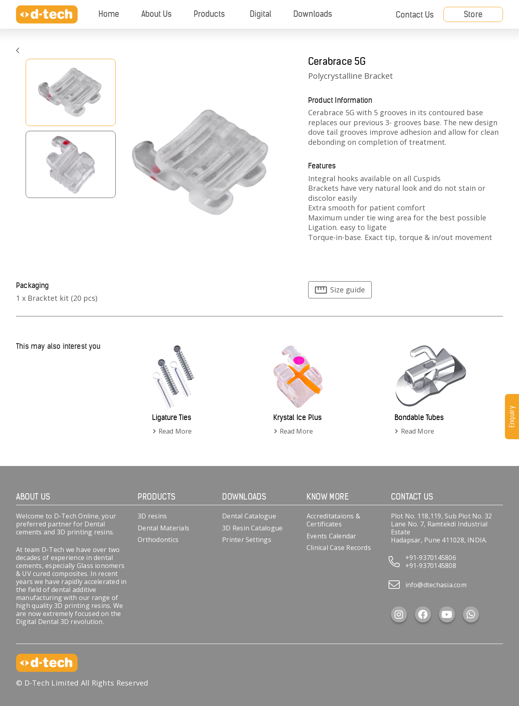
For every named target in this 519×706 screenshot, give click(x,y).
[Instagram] (399, 614)
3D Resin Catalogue (252, 528)
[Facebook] (423, 614)
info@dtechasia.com (436, 584)
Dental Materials (163, 528)
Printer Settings (246, 539)
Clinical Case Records (339, 547)
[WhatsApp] (471, 614)
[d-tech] (47, 14)
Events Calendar (332, 536)
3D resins (152, 516)
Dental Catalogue (249, 516)
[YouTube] (447, 614)
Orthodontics (158, 539)
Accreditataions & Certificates (333, 520)
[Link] (17, 50)
